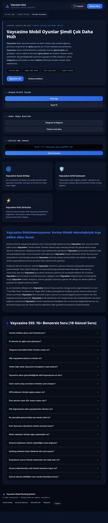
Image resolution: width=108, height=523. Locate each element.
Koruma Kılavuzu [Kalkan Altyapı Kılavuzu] (21, 514)
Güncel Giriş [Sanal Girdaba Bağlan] (95, 6)
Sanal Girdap (23, 14)
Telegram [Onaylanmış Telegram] (46, 514)
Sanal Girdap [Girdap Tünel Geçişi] (7, 514)
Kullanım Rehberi (37, 80)
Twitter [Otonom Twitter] (57, 515)
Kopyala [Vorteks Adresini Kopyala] (78, 6)
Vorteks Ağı (10, 14)
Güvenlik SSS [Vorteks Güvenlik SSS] (35, 514)
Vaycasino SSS (16, 80)
